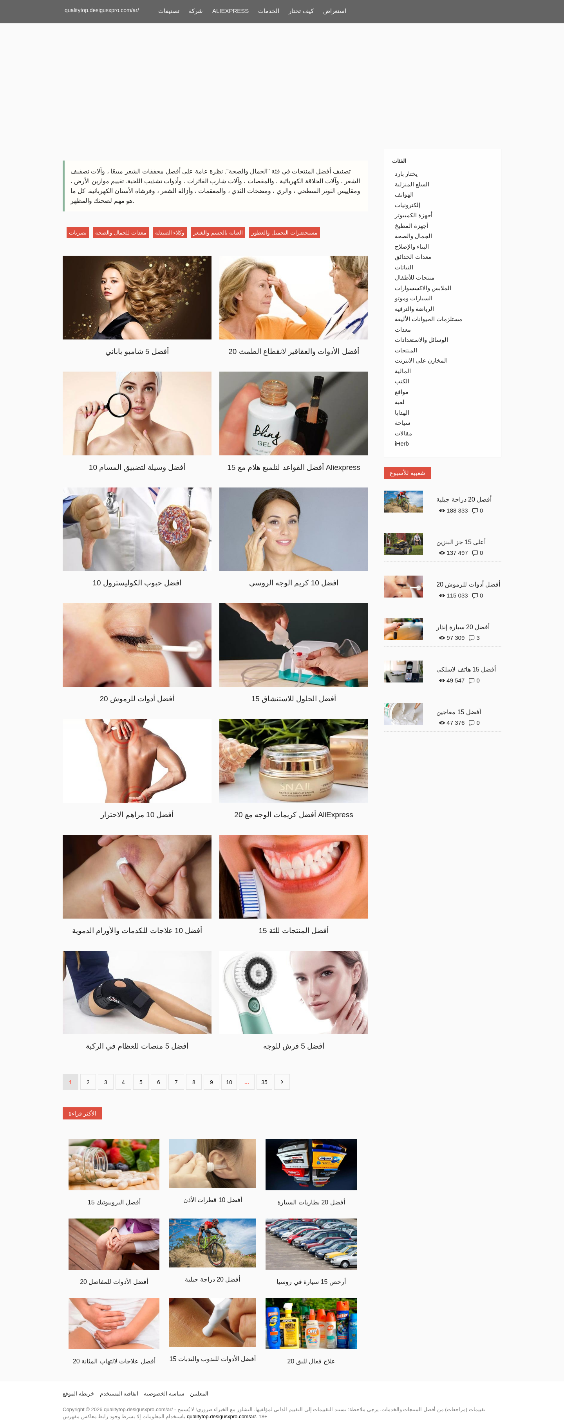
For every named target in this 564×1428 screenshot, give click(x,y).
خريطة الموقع (78, 1393)
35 (264, 1082)
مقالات (403, 433)
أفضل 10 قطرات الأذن (212, 1200)
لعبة (400, 402)
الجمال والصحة (413, 236)
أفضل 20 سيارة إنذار (463, 627)
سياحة (402, 422)
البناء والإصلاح (412, 246)
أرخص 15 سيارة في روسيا (311, 1281)
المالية (403, 371)
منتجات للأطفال (414, 277)
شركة (196, 10)
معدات (403, 329)
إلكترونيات (407, 205)
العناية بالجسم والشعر (218, 232)
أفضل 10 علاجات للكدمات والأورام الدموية (137, 930)
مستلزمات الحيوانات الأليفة (428, 319)
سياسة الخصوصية (164, 1393)
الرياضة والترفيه (414, 308)
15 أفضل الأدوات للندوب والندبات (213, 1359)
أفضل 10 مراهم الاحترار (137, 815)
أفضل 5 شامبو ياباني (136, 351)
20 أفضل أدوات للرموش (137, 699)
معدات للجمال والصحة (120, 232)
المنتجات (406, 350)
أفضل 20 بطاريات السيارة (311, 1202)
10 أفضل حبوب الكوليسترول (137, 583)
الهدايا (402, 412)
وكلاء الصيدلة (170, 232)
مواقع (402, 391)
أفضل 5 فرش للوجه (293, 1046)
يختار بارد (406, 173)
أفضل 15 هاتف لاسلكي (466, 669)
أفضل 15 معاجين (458, 712)
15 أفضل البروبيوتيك (114, 1202)
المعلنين (199, 1393)
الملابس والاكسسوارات (423, 288)
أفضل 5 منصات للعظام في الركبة (137, 1046)
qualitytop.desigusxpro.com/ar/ (102, 10)
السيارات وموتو (413, 298)
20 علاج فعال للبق (311, 1361)
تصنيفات (168, 10)
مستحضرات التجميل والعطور (284, 232)
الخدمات (268, 10)
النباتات (404, 267)
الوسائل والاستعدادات (421, 339)
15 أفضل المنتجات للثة (294, 930)
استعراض (334, 10)
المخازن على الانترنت (421, 360)
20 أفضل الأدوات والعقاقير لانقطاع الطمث (293, 351)
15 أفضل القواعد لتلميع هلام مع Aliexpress (293, 467)
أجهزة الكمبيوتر (413, 215)
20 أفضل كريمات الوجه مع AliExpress (293, 815)
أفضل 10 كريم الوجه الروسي (293, 583)
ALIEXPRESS (230, 10)
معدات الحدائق (413, 256)
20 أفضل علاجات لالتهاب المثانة (114, 1361)
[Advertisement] (282, 86)
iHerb (402, 443)
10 (229, 1082)
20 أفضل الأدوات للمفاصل (114, 1281)
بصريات (78, 232)
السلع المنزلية (412, 184)
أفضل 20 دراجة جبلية (212, 1279)
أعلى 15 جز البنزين (461, 542)
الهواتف (404, 194)
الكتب (402, 381)
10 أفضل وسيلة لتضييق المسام (137, 467)
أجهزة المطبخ (411, 225)
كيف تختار (301, 10)
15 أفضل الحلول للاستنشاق (293, 699)
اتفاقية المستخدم (119, 1393)
